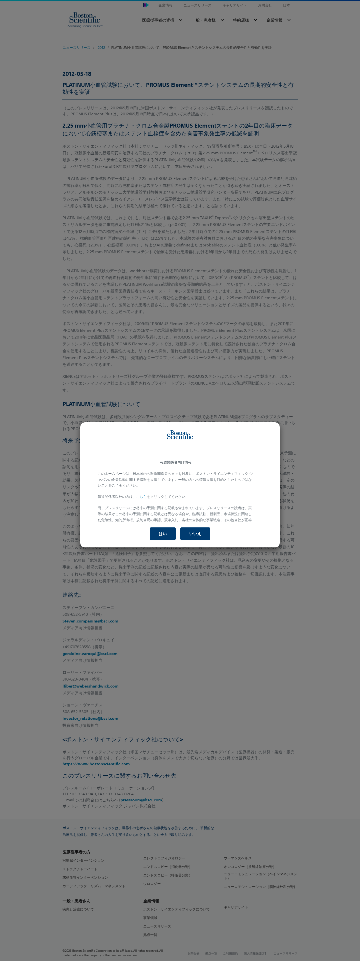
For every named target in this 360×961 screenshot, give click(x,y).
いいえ (195, 533)
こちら (141, 496)
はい (163, 533)
